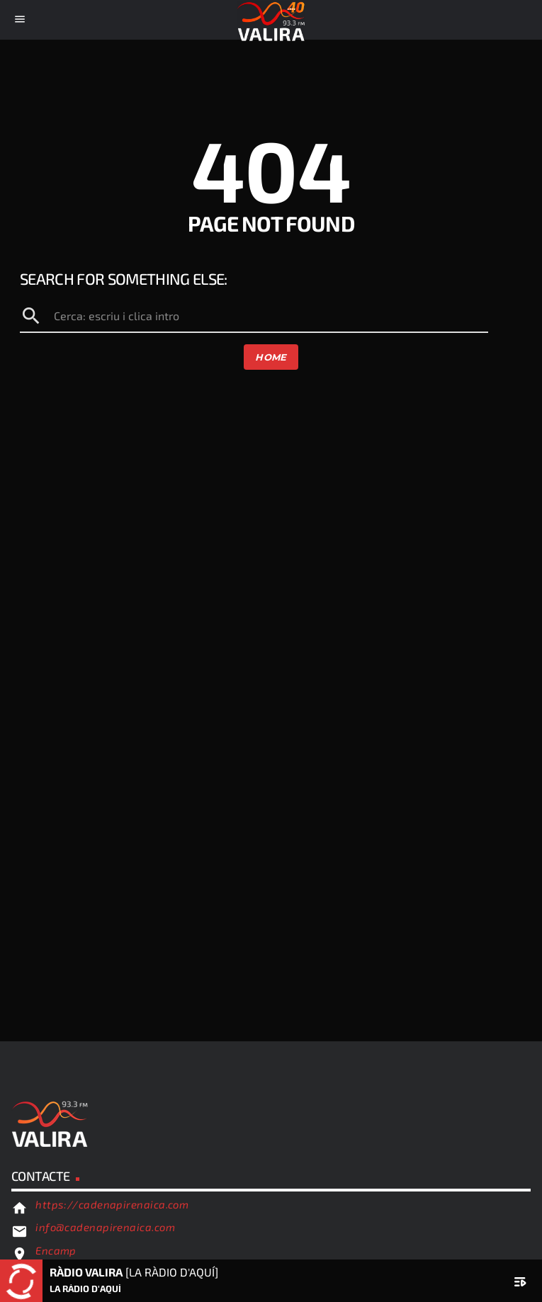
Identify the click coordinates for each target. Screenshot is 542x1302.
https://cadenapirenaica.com (111, 1204)
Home (271, 357)
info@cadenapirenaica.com (105, 1227)
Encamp (56, 1250)
